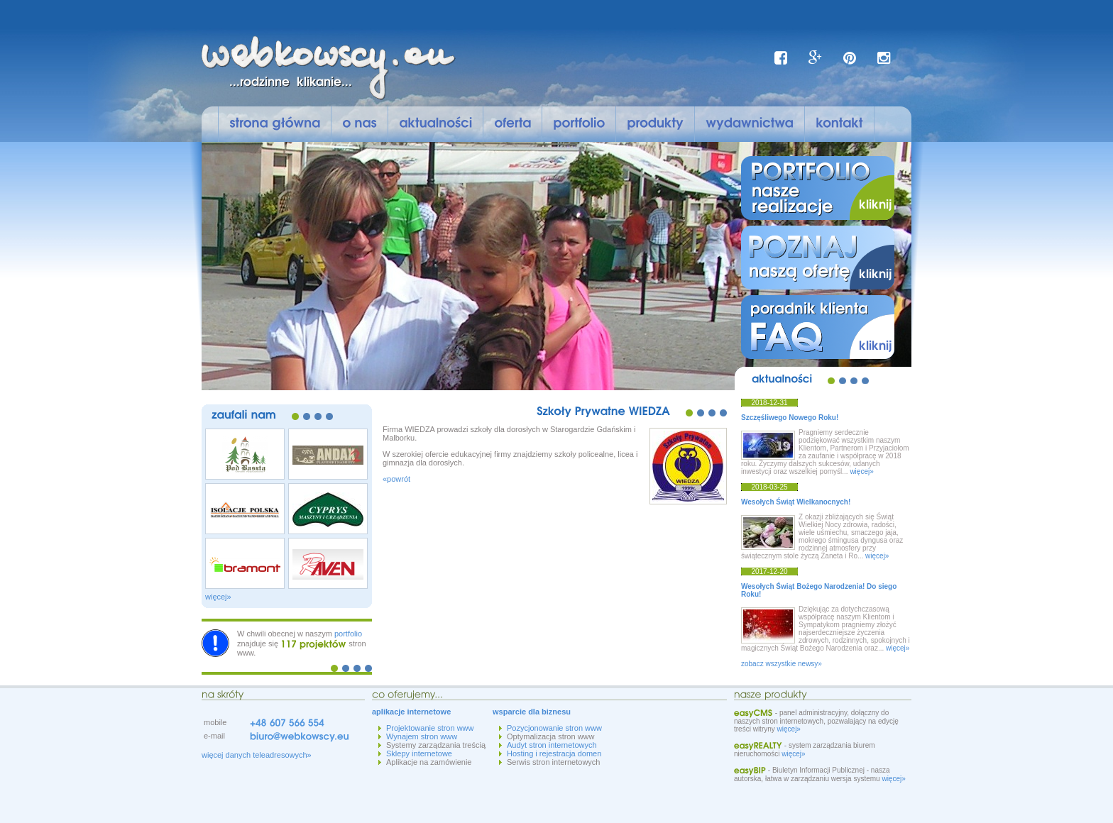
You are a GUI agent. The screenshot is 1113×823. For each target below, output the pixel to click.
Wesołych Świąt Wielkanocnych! (795, 502)
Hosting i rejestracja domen (554, 753)
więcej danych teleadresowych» (257, 755)
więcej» (218, 596)
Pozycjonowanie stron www (554, 728)
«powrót (396, 479)
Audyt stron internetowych (552, 745)
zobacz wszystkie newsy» (781, 664)
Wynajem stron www (421, 736)
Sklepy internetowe (419, 753)
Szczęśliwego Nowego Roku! (789, 417)
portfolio (348, 633)
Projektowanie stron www (430, 728)
